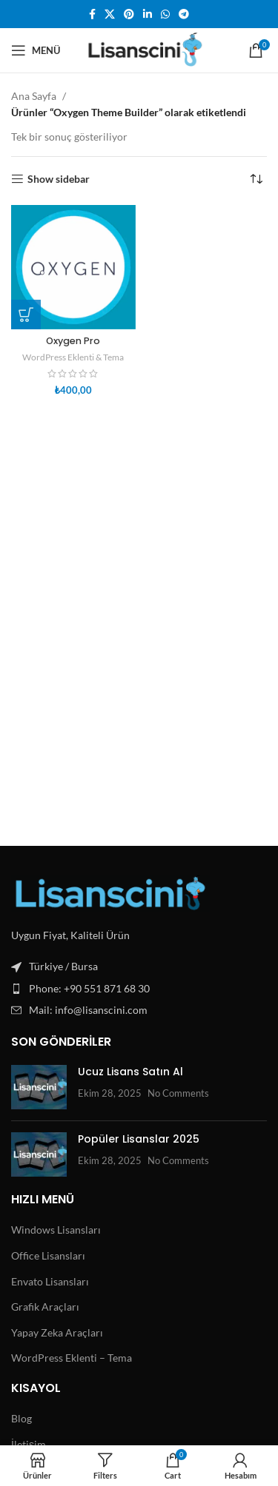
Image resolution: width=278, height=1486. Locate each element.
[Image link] (110, 893)
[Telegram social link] (183, 14)
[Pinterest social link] (129, 14)
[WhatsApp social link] (165, 14)
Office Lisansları (48, 1255)
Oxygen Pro (73, 340)
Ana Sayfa (33, 96)
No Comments (178, 1093)
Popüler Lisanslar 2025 (138, 1139)
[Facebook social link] (92, 14)
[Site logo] (141, 49)
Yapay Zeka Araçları (57, 1332)
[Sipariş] (256, 179)
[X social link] (109, 14)
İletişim (28, 1444)
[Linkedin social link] (147, 14)
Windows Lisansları (56, 1229)
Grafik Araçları (45, 1306)
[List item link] (139, 989)
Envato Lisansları (50, 1281)
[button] (26, 314)
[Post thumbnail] (39, 1087)
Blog (21, 1418)
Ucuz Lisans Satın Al (130, 1071)
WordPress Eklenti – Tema (71, 1357)
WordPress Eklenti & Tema (73, 357)
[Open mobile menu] (35, 50)
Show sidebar (58, 179)
